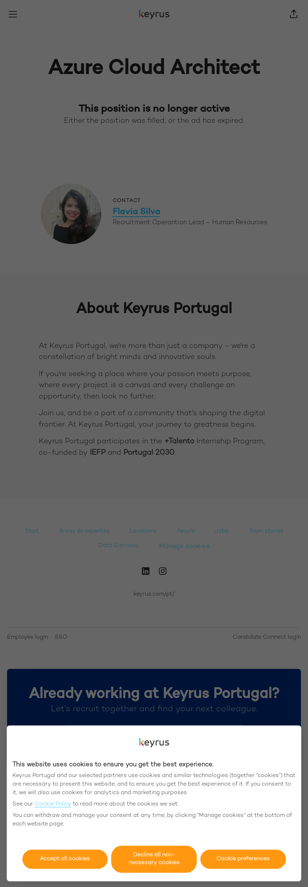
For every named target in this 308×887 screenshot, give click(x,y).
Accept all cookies (65, 859)
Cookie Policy (52, 804)
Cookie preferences (243, 859)
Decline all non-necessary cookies (154, 859)
